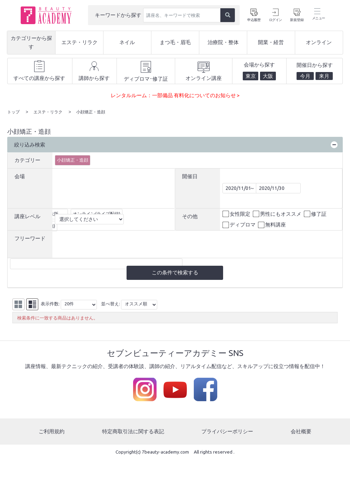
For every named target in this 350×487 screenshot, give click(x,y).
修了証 (316, 213)
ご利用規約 (51, 431)
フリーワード (30, 238)
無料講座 (272, 224)
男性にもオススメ (277, 213)
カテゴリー (27, 160)
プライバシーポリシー (227, 431)
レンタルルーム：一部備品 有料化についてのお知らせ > (175, 95)
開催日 (190, 176)
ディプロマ (239, 224)
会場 (19, 176)
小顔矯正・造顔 (72, 159)
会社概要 (301, 431)
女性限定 (236, 213)
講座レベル (27, 216)
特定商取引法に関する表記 (133, 431)
